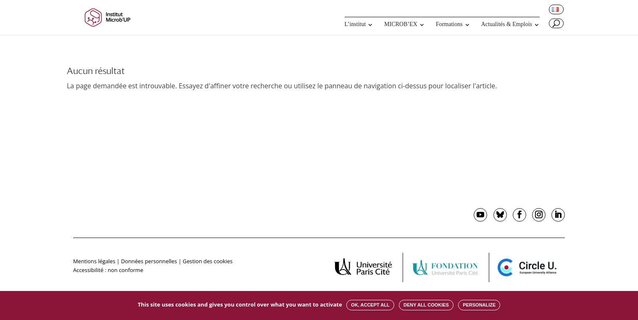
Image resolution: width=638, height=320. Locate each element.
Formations (449, 24)
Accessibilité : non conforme (108, 270)
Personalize (479, 304)
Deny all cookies (426, 304)
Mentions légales (94, 261)
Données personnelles (149, 261)
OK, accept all (370, 304)
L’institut (355, 24)
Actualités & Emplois (506, 24)
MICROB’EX (400, 24)
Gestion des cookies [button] (207, 261)
